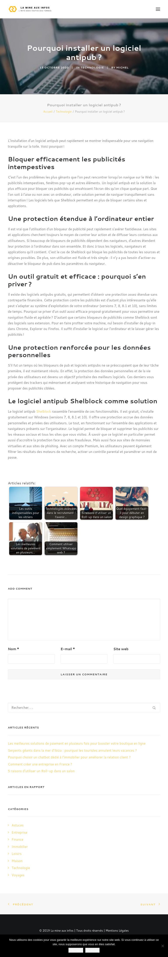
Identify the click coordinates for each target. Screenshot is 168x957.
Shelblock (43, 411)
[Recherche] (84, 707)
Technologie (92, 67)
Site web (120, 649)
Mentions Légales (117, 931)
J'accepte (76, 950)
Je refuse (92, 950)
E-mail (68, 649)
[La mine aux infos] (30, 9)
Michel (122, 67)
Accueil (47, 112)
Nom (13, 649)
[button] (158, 9)
